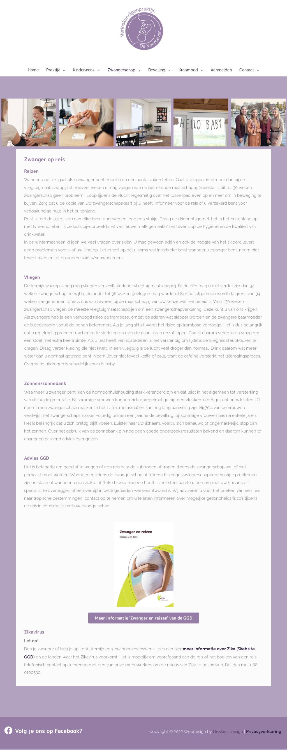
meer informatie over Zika (209, 650)
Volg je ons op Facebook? (45, 732)
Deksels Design (228, 732)
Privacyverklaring (263, 732)
